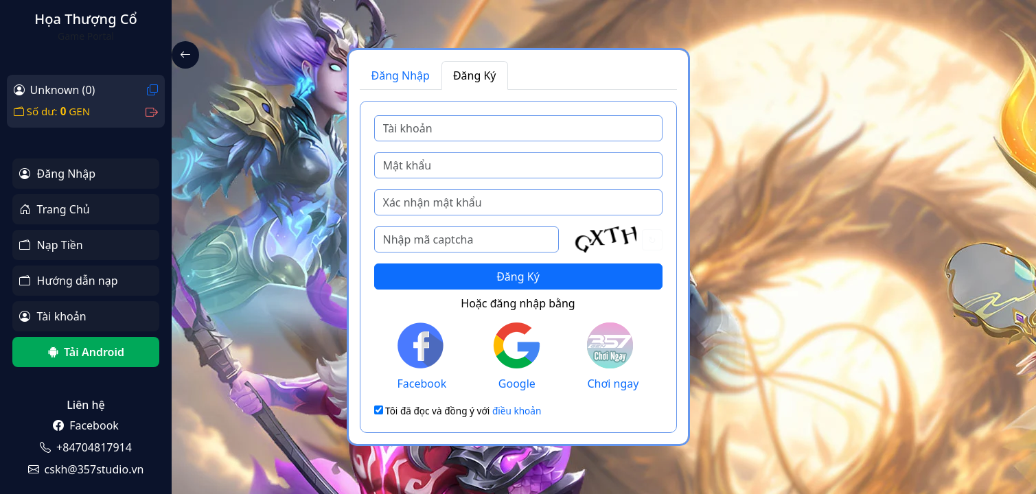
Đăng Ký (518, 276)
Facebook (422, 356)
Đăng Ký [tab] (474, 75)
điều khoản (516, 410)
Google (516, 356)
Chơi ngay (612, 356)
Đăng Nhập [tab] (400, 75)
